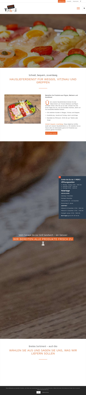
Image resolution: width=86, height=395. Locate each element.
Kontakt (69, 1)
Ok (38, 392)
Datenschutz (45, 392)
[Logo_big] (10, 8)
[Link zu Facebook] (80, 1)
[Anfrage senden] (55, 133)
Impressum (75, 1)
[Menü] (78, 8)
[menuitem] (79, 8)
